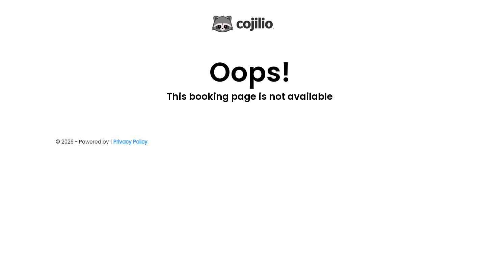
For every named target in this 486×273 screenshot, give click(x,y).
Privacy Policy (130, 141)
